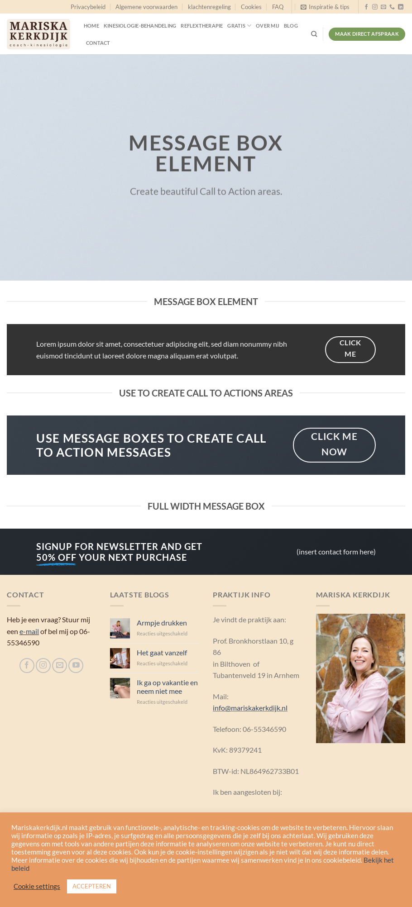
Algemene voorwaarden (146, 6)
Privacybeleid (88, 6)
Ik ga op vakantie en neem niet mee (167, 686)
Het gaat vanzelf (162, 652)
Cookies (251, 6)
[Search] (314, 34)
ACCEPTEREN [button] (91, 886)
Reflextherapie (202, 26)
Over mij (267, 26)
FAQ (277, 6)
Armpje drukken (162, 622)
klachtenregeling (209, 6)
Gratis (239, 25)
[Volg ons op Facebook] (366, 7)
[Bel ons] (392, 7)
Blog (291, 26)
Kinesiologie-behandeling (140, 26)
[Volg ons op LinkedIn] (400, 7)
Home (91, 26)
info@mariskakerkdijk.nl (250, 707)
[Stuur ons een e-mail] (383, 7)
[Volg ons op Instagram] (375, 7)
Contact (98, 43)
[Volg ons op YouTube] (75, 665)
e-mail (29, 631)
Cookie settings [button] (37, 886)
